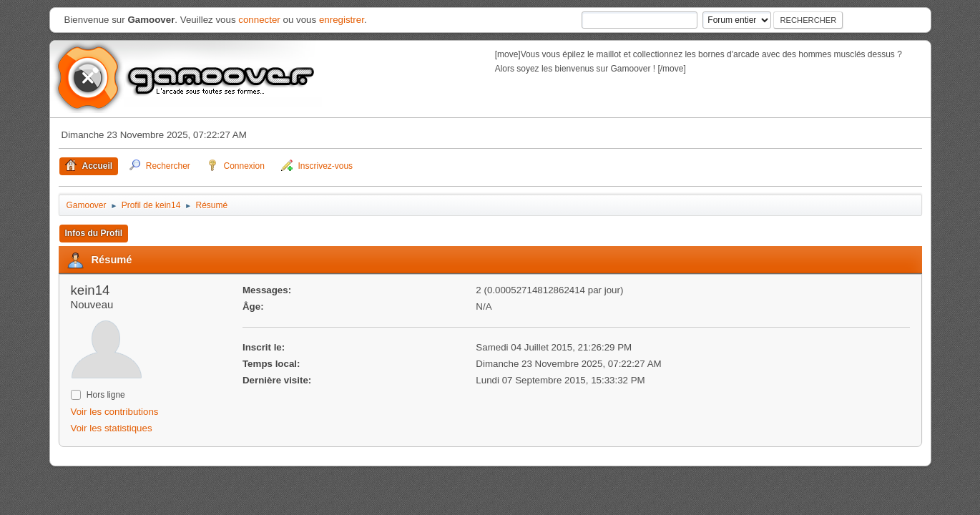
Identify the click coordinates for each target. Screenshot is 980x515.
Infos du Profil (94, 233)
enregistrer (341, 19)
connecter (259, 19)
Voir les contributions (115, 411)
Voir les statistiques (111, 428)
